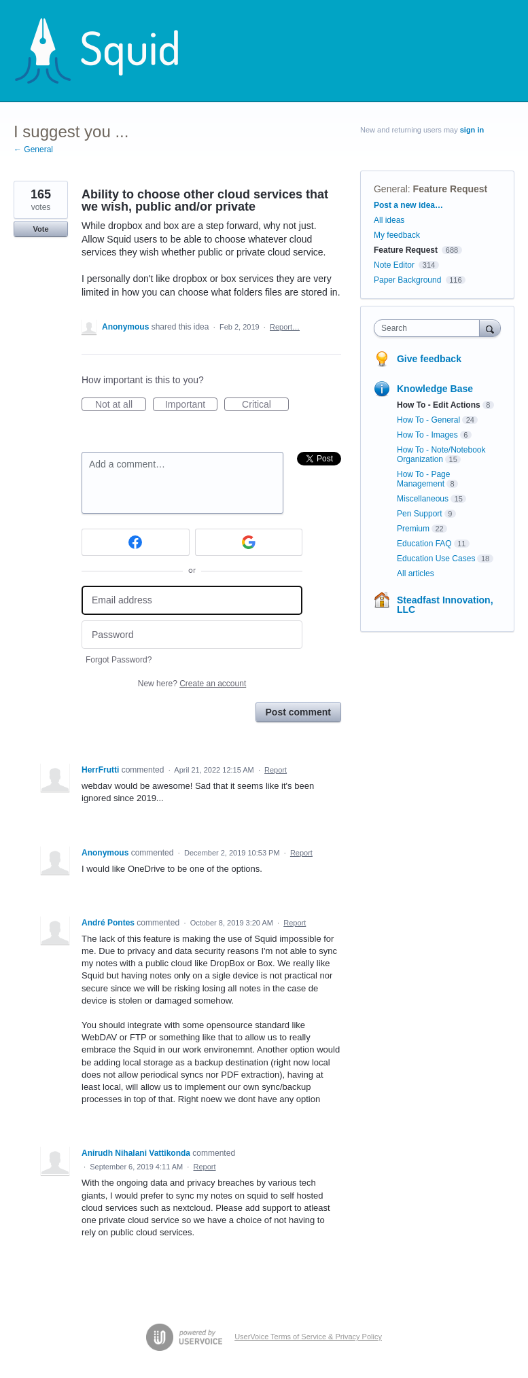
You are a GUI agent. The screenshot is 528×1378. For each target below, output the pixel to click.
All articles (415, 573)
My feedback (397, 235)
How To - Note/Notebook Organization (441, 454)
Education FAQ (424, 543)
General (391, 188)
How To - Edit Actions (438, 405)
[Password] (192, 635)
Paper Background (407, 280)
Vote (40, 229)
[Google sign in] (249, 542)
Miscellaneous (422, 499)
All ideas (389, 220)
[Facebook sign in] (136, 542)
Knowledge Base (435, 388)
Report (275, 770)
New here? (192, 683)
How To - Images (427, 435)
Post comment (298, 712)
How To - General (428, 420)
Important (191, 405)
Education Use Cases (436, 558)
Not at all (120, 405)
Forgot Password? (119, 660)
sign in (472, 130)
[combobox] (430, 328)
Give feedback (429, 358)
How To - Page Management (424, 479)
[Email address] (192, 600)
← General (33, 149)
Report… (285, 327)
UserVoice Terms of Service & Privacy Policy (308, 1336)
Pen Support (419, 513)
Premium (413, 528)
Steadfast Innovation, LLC (445, 605)
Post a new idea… (408, 205)
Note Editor (394, 265)
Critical (265, 405)
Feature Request (450, 188)
